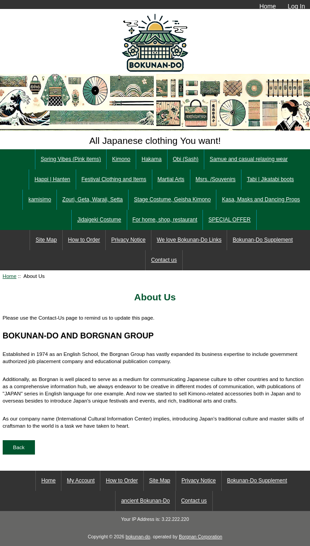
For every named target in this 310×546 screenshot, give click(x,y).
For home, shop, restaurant (165, 220)
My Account (81, 480)
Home (267, 6)
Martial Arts (171, 179)
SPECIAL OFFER (229, 220)
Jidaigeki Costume (99, 220)
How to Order (84, 240)
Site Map (45, 240)
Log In (296, 6)
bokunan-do (137, 536)
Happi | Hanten (52, 179)
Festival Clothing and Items (114, 179)
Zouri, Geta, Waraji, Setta (92, 199)
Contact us (164, 260)
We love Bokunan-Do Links (189, 240)
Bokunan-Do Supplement (262, 240)
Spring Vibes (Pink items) (71, 159)
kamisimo (39, 199)
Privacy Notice (128, 240)
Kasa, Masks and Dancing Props (261, 199)
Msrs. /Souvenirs (216, 179)
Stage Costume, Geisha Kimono (172, 199)
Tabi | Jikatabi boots (270, 179)
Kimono (121, 159)
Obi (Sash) (185, 159)
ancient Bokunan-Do (145, 501)
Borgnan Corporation (200, 536)
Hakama (152, 159)
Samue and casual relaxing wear (249, 159)
